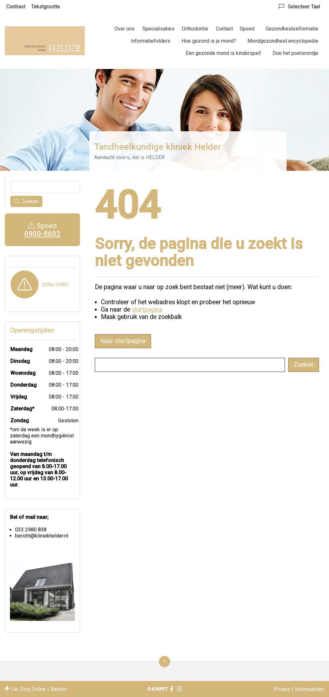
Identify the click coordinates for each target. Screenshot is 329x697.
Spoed (247, 29)
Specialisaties (158, 29)
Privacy (282, 689)
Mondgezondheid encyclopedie (282, 41)
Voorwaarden (309, 689)
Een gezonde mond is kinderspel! (223, 53)
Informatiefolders (150, 41)
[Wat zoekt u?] (190, 365)
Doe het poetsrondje (295, 53)
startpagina (147, 309)
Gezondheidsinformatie (292, 29)
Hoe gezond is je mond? (209, 41)
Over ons (124, 29)
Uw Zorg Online (28, 689)
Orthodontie (195, 29)
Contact (224, 29)
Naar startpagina (123, 341)
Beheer (59, 689)
